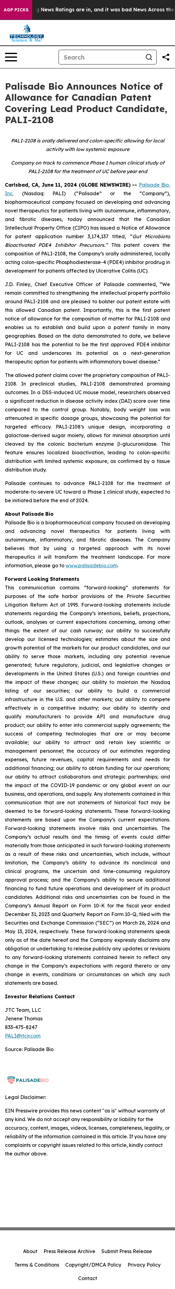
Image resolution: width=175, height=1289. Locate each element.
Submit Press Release (126, 1251)
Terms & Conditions (36, 1265)
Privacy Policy (144, 1265)
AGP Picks (16, 10)
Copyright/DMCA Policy (93, 1265)
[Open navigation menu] (11, 57)
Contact (87, 1278)
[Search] (100, 57)
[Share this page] (166, 57)
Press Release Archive (69, 1251)
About (30, 1251)
